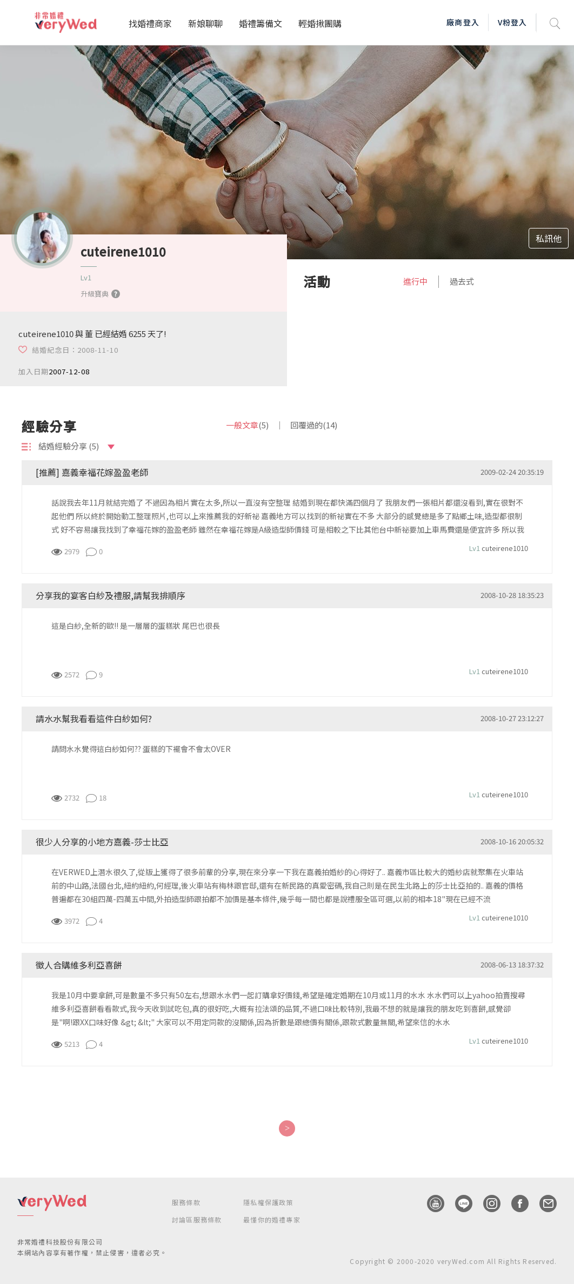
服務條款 (186, 1202)
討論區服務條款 (197, 1219)
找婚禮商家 (150, 23)
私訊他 (549, 238)
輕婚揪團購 (320, 23)
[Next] (286, 1128)
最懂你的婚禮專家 (272, 1219)
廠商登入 (462, 22)
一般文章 (247, 425)
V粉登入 (512, 22)
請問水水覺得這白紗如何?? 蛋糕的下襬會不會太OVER (141, 748)
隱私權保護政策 (268, 1202)
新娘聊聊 (205, 23)
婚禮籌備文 (260, 23)
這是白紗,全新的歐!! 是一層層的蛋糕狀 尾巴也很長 (135, 625)
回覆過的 (313, 425)
